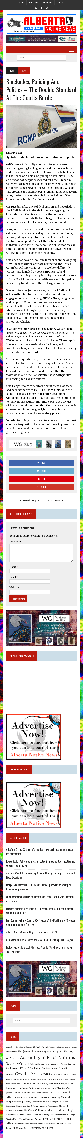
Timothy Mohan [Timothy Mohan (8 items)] (12, 1119)
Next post (55, 500)
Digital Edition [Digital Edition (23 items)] (43, 1074)
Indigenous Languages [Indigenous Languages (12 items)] (17, 1087)
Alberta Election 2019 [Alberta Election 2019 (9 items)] (28, 1047)
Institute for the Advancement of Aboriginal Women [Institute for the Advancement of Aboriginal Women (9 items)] (50, 1088)
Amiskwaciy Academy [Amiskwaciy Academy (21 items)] (45, 1051)
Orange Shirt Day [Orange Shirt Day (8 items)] (51, 1114)
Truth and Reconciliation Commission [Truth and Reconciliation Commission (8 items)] (31, 1124)
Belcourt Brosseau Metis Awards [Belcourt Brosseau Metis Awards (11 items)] (45, 1064)
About (21, 2)
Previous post (30, 500)
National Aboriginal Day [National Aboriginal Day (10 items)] (50, 1097)
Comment (15, 541)
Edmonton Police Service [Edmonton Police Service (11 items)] (24, 1079)
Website (14, 587)
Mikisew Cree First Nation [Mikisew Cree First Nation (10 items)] (28, 1097)
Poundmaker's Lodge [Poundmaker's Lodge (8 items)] (66, 1114)
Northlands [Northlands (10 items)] (11, 1114)
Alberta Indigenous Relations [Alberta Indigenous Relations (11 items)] (51, 1047)
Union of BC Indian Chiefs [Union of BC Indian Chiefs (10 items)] (17, 1128)
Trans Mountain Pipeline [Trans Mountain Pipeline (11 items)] (30, 1119)
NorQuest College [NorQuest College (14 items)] (34, 1110)
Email (12, 577)
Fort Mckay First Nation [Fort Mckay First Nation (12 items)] (48, 1083)
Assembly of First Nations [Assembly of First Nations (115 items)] (47, 1057)
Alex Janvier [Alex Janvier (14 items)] (24, 1051)
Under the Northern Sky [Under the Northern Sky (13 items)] (58, 1123)
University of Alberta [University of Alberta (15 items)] (41, 1127)
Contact (61, 2)
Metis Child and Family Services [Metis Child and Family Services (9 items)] (35, 1093)
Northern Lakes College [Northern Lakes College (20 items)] (59, 1110)
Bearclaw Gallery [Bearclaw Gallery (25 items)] (17, 1063)
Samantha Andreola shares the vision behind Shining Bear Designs (39, 940)
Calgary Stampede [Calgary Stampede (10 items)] (68, 1064)
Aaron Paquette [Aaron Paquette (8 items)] (12, 1047)
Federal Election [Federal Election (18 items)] (26, 1083)
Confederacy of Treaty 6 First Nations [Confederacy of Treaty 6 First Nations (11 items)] (23, 1068)
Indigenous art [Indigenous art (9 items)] (67, 1084)
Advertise (47, 2)
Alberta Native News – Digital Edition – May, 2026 (31, 932)
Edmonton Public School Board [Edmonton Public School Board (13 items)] (53, 1079)
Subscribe (33, 2)
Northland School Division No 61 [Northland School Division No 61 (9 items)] (30, 1114)
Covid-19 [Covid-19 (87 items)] (24, 1074)
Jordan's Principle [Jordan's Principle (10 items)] (13, 1092)
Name (13, 567)
